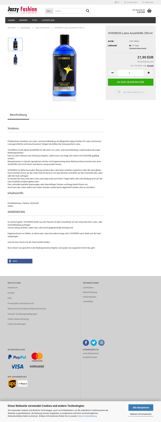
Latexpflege (48, 20)
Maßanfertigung (90, 292)
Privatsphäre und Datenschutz (21, 303)
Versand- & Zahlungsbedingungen (22, 314)
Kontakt (11, 293)
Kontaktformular (90, 357)
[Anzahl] (130, 72)
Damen (11, 20)
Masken (23, 20)
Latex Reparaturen (91, 353)
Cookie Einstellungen (17, 324)
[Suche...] (49, 11)
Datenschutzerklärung (87, 416)
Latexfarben (88, 287)
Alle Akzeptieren (141, 407)
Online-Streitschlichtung (18, 319)
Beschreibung (18, 114)
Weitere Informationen (141, 414)
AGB (9, 298)
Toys (34, 20)
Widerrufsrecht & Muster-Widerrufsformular (27, 309)
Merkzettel (147, 2)
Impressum (13, 287)
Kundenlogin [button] (130, 2)
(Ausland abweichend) (137, 48)
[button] (117, 2)
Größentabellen (89, 297)
